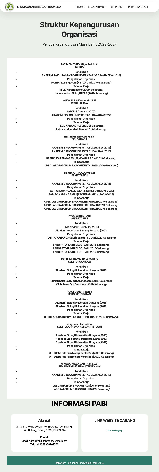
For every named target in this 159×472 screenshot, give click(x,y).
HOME (79, 7)
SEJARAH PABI (96, 6)
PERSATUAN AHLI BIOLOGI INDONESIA (38, 7)
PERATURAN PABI (138, 6)
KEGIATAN (116, 6)
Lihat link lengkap (114, 430)
